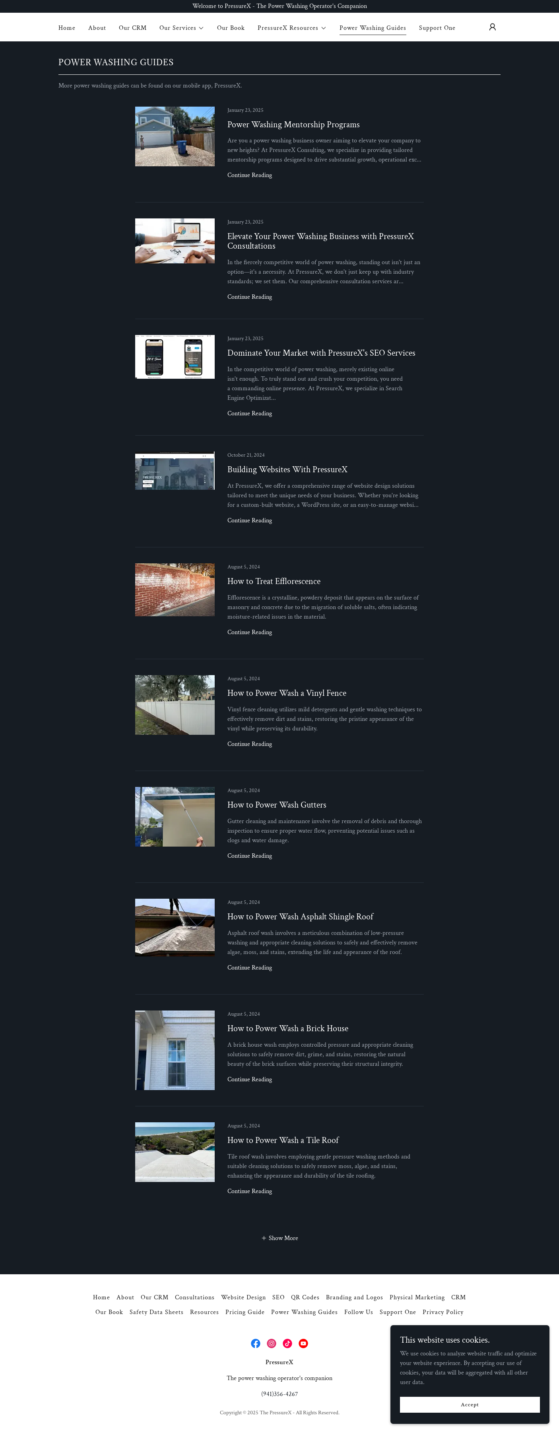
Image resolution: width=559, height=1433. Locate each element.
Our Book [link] (231, 28)
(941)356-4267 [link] (279, 1394)
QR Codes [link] (305, 1297)
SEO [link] (278, 1297)
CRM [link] (458, 1297)
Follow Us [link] (358, 1312)
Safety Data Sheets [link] (157, 1312)
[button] (181, 28)
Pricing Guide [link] (245, 1312)
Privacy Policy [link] (443, 1312)
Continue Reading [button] (249, 175)
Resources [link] (204, 1312)
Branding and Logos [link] (354, 1297)
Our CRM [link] (133, 28)
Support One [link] (437, 28)
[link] (279, 154)
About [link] (97, 28)
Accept (470, 1404)
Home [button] (101, 1297)
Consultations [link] (195, 1297)
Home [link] (67, 28)
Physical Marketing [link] (417, 1297)
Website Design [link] (243, 1297)
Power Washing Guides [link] (373, 28)
